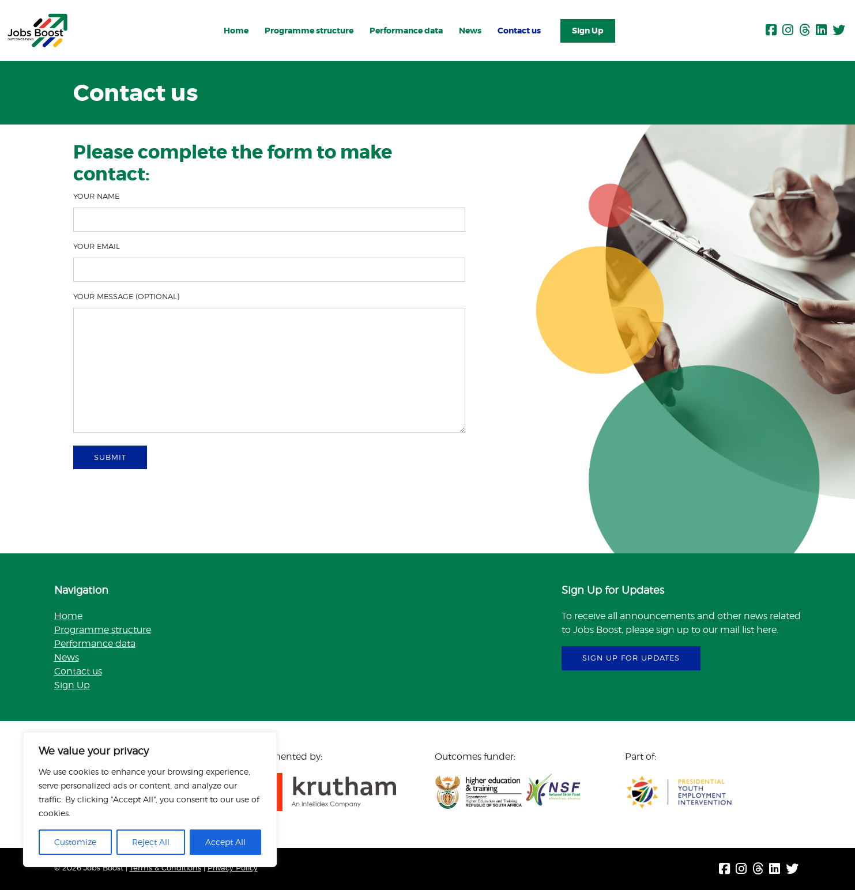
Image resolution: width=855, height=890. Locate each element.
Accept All (225, 842)
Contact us (519, 30)
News (470, 30)
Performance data (406, 30)
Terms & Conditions (165, 867)
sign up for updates (631, 657)
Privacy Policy (233, 867)
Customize (75, 842)
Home (236, 30)
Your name (269, 211)
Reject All (151, 842)
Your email (269, 262)
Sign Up (588, 30)
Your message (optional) (269, 364)
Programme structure (309, 30)
